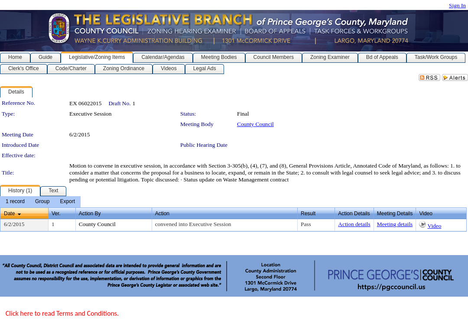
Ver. (56, 213)
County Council (255, 124)
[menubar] (40, 201)
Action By (90, 213)
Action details (354, 224)
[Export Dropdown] (67, 202)
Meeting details (395, 224)
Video (435, 226)
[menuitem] (15, 202)
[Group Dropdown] (42, 202)
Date (9, 213)
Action (162, 213)
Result (308, 213)
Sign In (457, 5)
